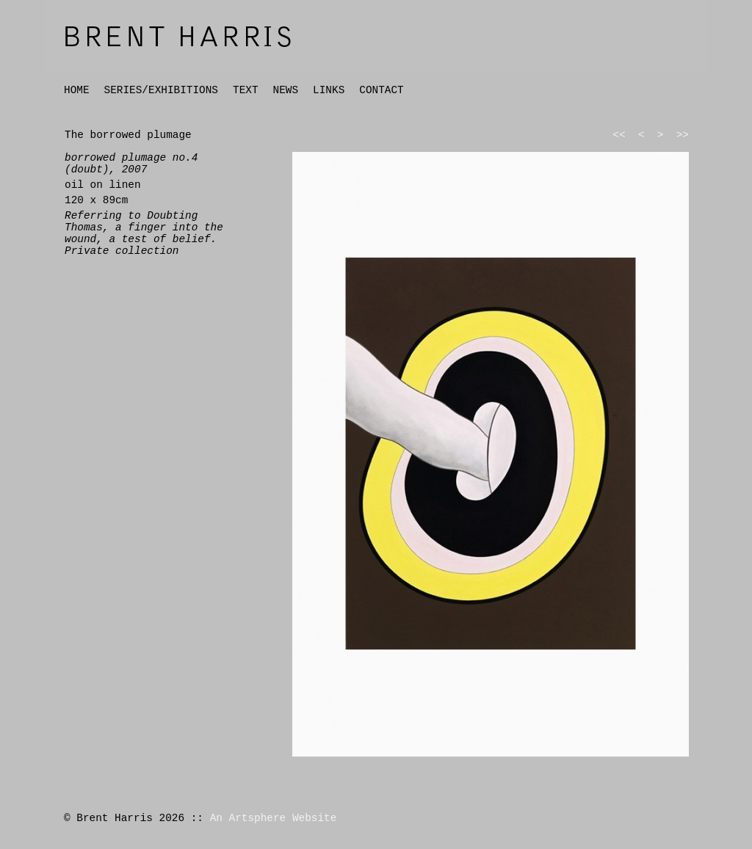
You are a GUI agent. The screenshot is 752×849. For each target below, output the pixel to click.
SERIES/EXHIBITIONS (161, 90)
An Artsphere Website (273, 818)
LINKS (328, 90)
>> (682, 135)
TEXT (245, 90)
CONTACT (381, 90)
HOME (77, 90)
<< (618, 135)
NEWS (286, 90)
